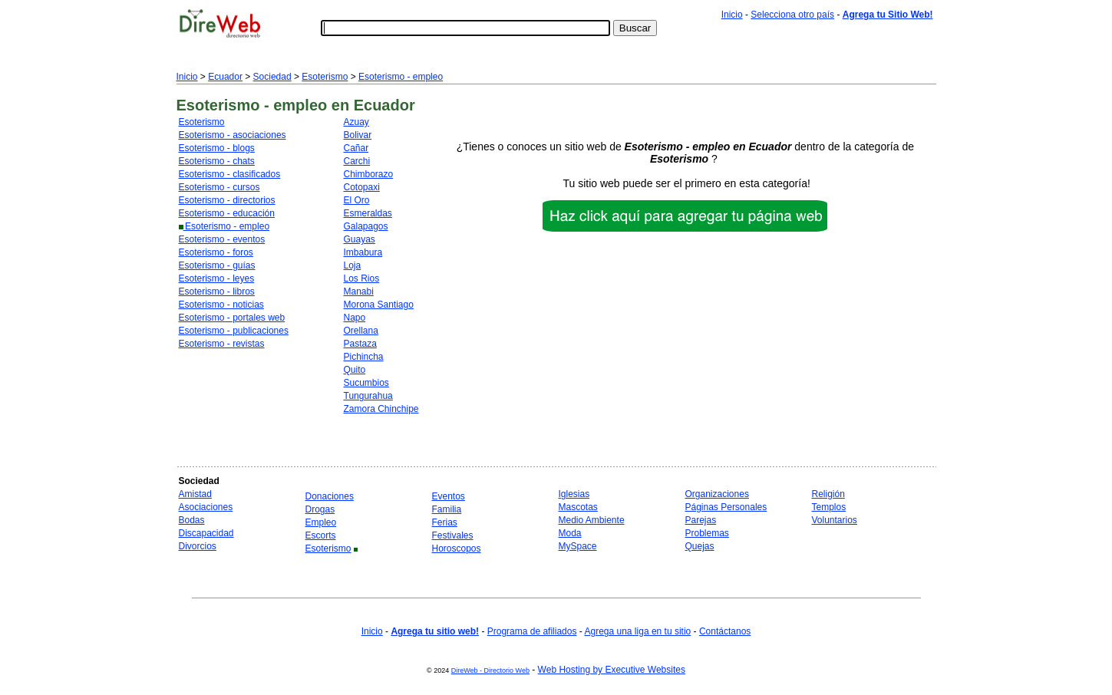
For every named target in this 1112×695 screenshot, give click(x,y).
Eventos (448, 496)
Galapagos (366, 226)
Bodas (192, 520)
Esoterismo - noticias (221, 304)
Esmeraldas (368, 213)
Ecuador (225, 76)
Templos (829, 507)
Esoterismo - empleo (400, 76)
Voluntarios (834, 520)
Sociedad (272, 76)
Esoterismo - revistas (222, 343)
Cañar (356, 148)
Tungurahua (368, 395)
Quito (355, 369)
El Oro (357, 200)
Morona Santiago (379, 304)
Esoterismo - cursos (219, 187)
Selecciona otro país (792, 14)
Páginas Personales (726, 507)
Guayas (359, 239)
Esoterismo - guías (217, 265)
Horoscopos (456, 548)
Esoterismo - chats (217, 161)
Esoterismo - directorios (227, 200)
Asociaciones (206, 507)
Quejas (699, 546)
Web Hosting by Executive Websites (611, 669)
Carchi (357, 161)
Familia (447, 509)
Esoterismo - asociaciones (232, 135)
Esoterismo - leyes (217, 278)
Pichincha (364, 356)
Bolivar (358, 135)
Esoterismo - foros (216, 252)
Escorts (320, 535)
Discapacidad (206, 533)
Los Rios (362, 278)
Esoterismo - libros (217, 291)
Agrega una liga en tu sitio (637, 631)
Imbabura (363, 252)
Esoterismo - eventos (222, 239)
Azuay (356, 122)
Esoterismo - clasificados (230, 174)
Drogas (320, 509)
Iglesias (574, 494)
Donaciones (329, 496)
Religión (828, 494)
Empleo (321, 522)
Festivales (453, 535)
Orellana (361, 330)
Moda (570, 533)
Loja (352, 265)
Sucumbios (366, 382)
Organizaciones (717, 494)
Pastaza (360, 343)
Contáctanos (725, 631)
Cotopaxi (362, 187)
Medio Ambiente (592, 520)
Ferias (444, 522)
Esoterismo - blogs (217, 148)
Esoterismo (325, 76)
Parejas (701, 520)
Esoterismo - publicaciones (234, 330)
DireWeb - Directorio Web (490, 670)
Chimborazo (369, 174)
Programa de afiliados (532, 631)
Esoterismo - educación (227, 213)
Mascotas (578, 507)
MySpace (578, 546)
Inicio (732, 14)
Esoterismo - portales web (232, 317)
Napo (355, 317)
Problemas (707, 533)
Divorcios (197, 546)
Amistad (195, 494)
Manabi (359, 291)
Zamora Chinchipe (381, 408)
